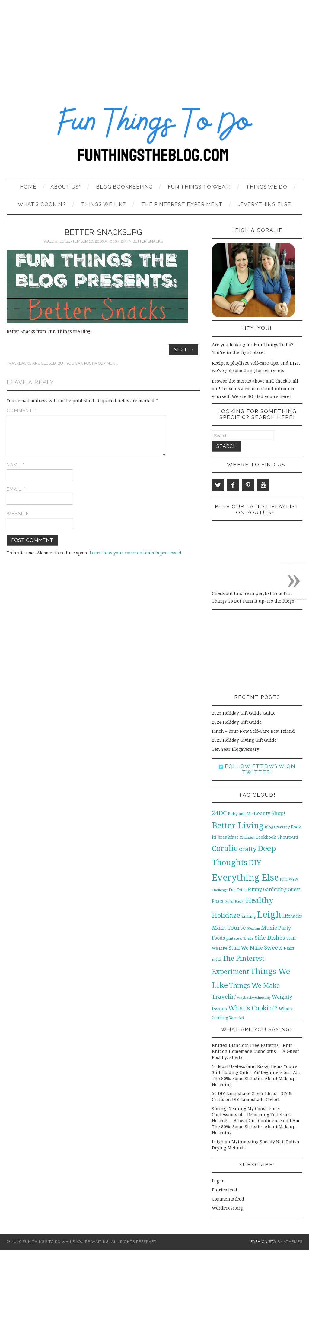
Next (183, 349)
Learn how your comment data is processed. (136, 552)
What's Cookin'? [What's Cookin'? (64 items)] (253, 1008)
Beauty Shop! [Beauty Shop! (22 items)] (269, 813)
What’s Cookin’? (42, 204)
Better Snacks (147, 241)
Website (18, 513)
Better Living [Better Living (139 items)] (237, 825)
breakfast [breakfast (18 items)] (228, 837)
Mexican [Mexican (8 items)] (253, 929)
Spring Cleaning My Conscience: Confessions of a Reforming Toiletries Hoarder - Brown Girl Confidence (251, 1114)
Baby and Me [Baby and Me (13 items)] (240, 814)
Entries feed (224, 1190)
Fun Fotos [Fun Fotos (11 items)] (237, 890)
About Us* (65, 187)
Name (16, 464)
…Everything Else (264, 204)
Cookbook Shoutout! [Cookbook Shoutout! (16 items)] (277, 837)
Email (16, 489)
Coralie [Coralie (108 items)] (225, 848)
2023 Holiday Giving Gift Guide (244, 740)
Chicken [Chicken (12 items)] (247, 837)
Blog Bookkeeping (124, 187)
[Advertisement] (154, 45)
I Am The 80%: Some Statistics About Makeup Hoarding (256, 1078)
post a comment (100, 363)
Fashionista (263, 1241)
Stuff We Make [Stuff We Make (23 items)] (245, 948)
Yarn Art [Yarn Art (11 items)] (236, 1018)
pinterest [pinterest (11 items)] (234, 938)
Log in (218, 1181)
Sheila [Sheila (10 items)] (248, 938)
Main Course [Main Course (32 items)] (229, 928)
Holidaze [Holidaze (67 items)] (226, 915)
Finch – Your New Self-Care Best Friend (253, 731)
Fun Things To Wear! (199, 187)
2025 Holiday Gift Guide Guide (244, 713)
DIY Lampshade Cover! (255, 1099)
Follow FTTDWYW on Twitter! (257, 769)
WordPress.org (227, 1208)
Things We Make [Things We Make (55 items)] (254, 985)
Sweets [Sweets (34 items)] (273, 947)
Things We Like (103, 204)
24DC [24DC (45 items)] (219, 813)
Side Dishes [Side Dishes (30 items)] (270, 938)
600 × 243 (118, 241)
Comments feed (228, 1199)
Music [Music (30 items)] (269, 928)
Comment (22, 410)
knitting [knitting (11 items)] (248, 916)
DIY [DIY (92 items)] (255, 862)
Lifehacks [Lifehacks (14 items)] (292, 916)
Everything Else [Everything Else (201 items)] (245, 877)
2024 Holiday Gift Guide (237, 722)
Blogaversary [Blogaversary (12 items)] (277, 827)
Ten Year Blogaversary (235, 749)
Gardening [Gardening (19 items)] (275, 889)
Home (28, 187)
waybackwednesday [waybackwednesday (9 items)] (254, 997)
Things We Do (266, 187)
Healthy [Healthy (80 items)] (259, 900)
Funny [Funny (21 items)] (254, 889)
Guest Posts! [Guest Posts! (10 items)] (234, 902)
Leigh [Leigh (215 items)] (269, 915)
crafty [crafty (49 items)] (247, 849)
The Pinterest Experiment (182, 204)
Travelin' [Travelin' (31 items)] (224, 997)
